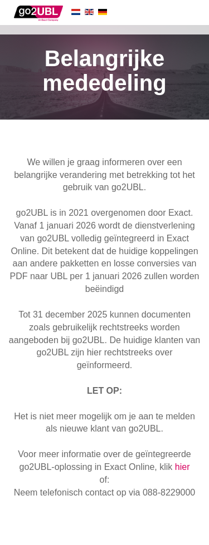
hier (182, 467)
